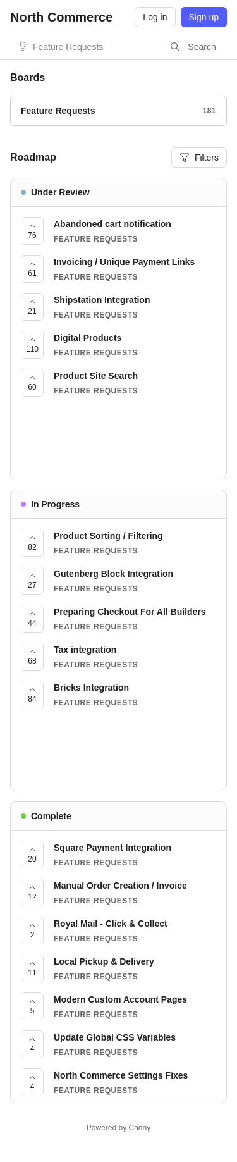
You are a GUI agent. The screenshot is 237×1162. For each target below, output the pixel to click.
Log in (155, 17)
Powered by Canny (118, 1127)
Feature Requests (68, 47)
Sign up (204, 17)
